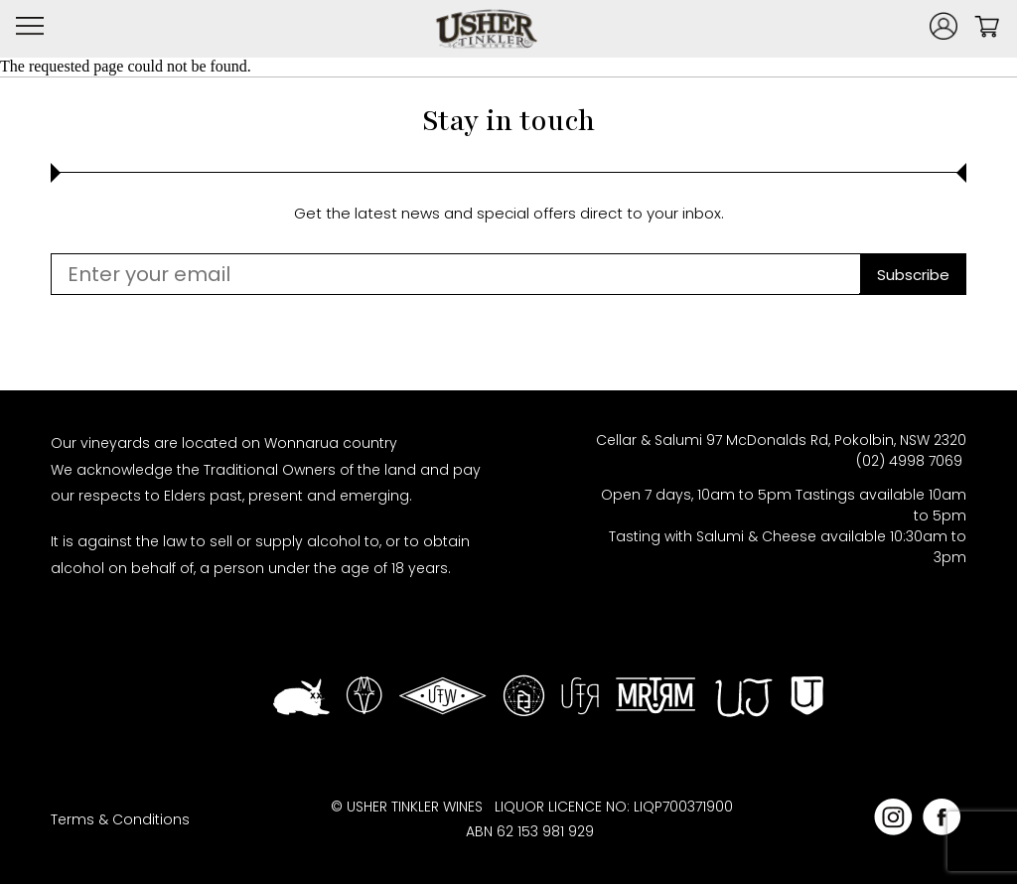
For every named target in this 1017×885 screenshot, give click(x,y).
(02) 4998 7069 (911, 461)
